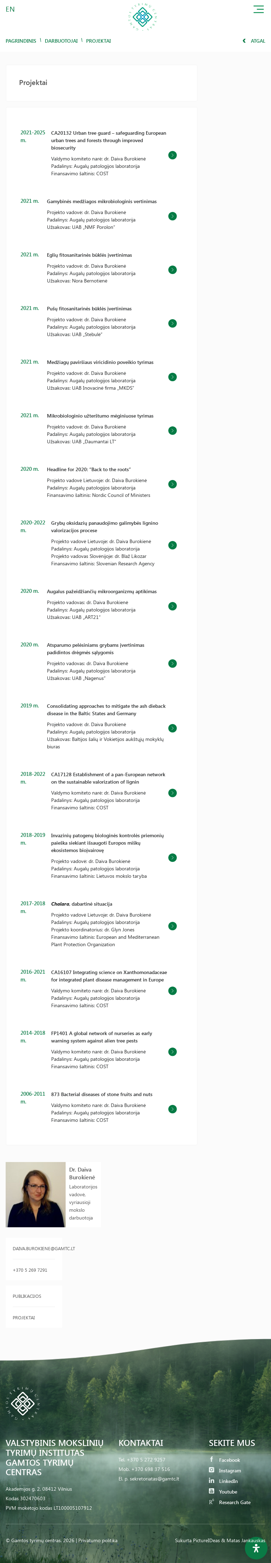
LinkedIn (223, 1481)
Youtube (223, 1491)
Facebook (224, 1459)
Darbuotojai (61, 40)
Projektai (24, 1317)
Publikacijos (27, 1296)
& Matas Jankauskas (243, 1540)
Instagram (225, 1470)
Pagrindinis (21, 40)
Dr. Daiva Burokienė (82, 1173)
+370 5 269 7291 (30, 1270)
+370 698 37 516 (150, 1469)
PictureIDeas (206, 1540)
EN (11, 8)
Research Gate (230, 1502)
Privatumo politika (98, 1540)
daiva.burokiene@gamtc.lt (34, 1248)
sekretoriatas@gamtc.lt (154, 1478)
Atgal (253, 40)
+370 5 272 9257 (146, 1459)
